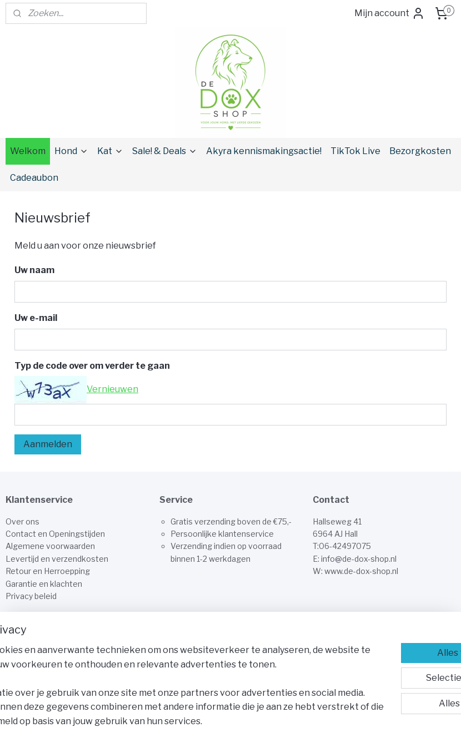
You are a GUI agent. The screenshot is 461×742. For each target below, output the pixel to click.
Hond (71, 151)
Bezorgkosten (420, 151)
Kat (110, 151)
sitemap (267, 721)
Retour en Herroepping (48, 571)
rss (286, 721)
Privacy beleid (31, 596)
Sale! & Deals (164, 151)
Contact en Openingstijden (55, 533)
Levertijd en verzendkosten (57, 558)
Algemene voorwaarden (50, 546)
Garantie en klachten (44, 583)
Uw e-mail (35, 318)
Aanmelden (47, 444)
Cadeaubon (34, 177)
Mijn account (389, 13)
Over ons (22, 521)
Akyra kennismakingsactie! (264, 151)
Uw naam (34, 270)
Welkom (28, 151)
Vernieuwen (112, 389)
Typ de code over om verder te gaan (92, 365)
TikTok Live (355, 151)
